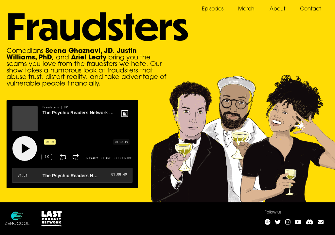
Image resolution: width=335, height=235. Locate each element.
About (277, 9)
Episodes (212, 9)
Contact (310, 9)
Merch (246, 9)
